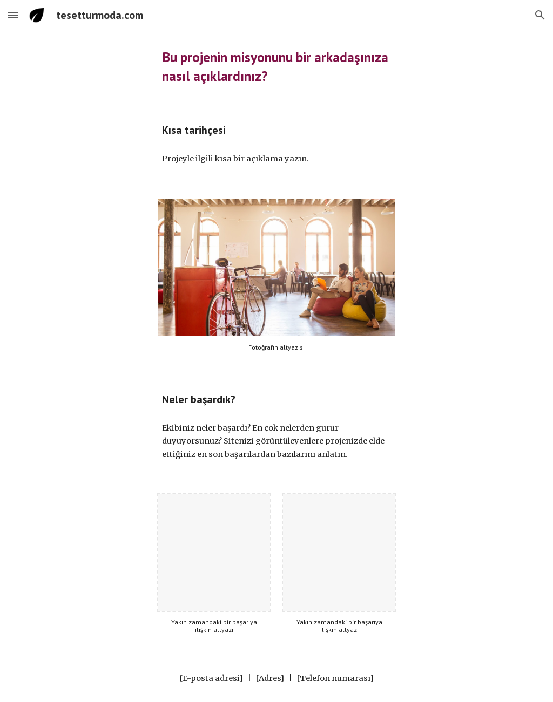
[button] (13, 15)
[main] (277, 66)
